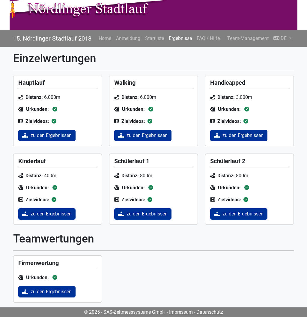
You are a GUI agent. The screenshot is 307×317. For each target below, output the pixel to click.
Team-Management (248, 38)
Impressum (181, 312)
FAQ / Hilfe (208, 38)
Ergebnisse (180, 38)
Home (105, 38)
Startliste (154, 38)
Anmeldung (128, 38)
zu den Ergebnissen (47, 135)
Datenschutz (209, 312)
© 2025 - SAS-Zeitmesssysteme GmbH (124, 312)
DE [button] (280, 38)
